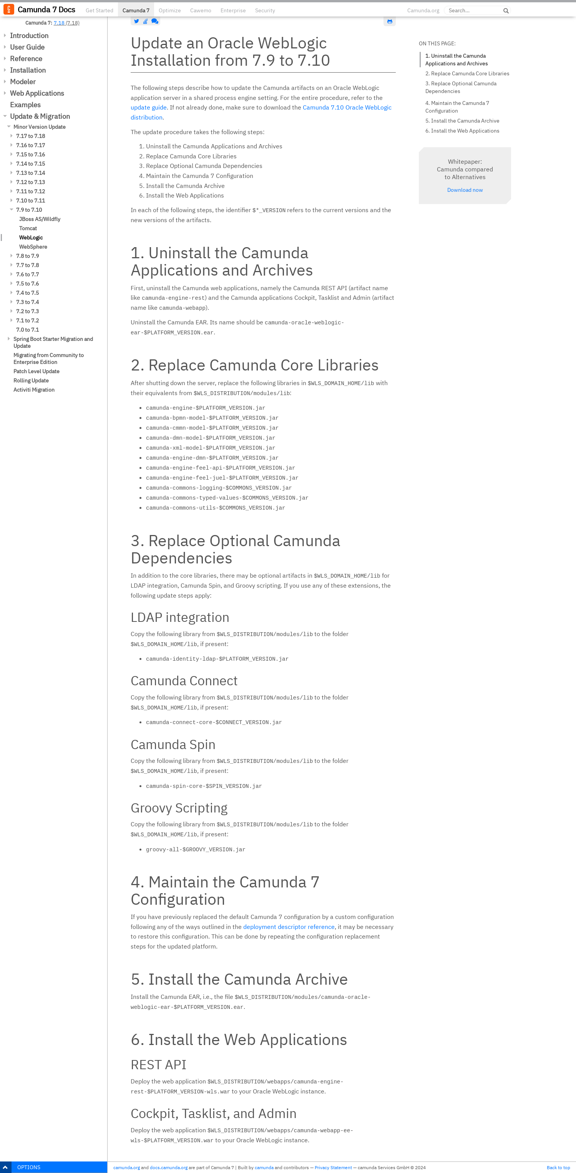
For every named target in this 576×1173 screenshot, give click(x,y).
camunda (264, 1167)
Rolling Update (31, 380)
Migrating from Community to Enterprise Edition (48, 359)
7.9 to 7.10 (29, 209)
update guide (149, 107)
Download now (465, 189)
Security (265, 10)
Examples (25, 104)
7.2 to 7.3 (27, 311)
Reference (26, 58)
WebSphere (33, 246)
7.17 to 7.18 (30, 136)
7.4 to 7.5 (27, 292)
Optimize (170, 10)
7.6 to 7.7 (27, 274)
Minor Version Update (39, 126)
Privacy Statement (333, 1167)
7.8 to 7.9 (27, 256)
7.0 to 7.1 (27, 329)
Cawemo (200, 10)
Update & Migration (40, 116)
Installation (28, 70)
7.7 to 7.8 (27, 265)
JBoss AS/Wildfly (39, 219)
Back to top (558, 1167)
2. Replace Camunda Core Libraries (467, 73)
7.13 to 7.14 (30, 172)
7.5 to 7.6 (27, 283)
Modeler (23, 81)
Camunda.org (423, 10)
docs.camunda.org (169, 1167)
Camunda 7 (136, 10)
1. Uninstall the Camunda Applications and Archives (456, 59)
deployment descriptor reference (289, 926)
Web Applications (37, 93)
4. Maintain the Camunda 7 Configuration (457, 107)
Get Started (99, 10)
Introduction (29, 35)
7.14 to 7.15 (30, 163)
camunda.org (126, 1167)
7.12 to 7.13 (30, 182)
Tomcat (28, 228)
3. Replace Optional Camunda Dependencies (460, 87)
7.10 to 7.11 (30, 200)
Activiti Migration (34, 389)
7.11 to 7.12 (30, 191)
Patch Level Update (36, 371)
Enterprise (233, 10)
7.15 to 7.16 (30, 154)
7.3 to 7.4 (27, 302)
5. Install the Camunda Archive (462, 120)
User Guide (27, 47)
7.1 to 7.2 (27, 320)
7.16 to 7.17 (30, 145)
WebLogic (31, 237)
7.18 (59, 22)
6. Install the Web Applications (462, 130)
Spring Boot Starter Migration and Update (53, 342)
